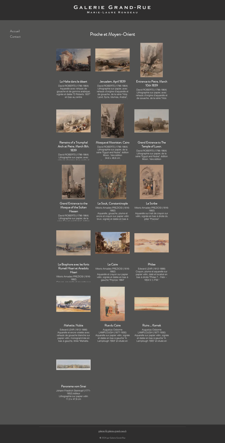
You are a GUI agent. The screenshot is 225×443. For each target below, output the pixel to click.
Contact (15, 36)
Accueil (15, 31)
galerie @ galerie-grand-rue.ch (112, 431)
